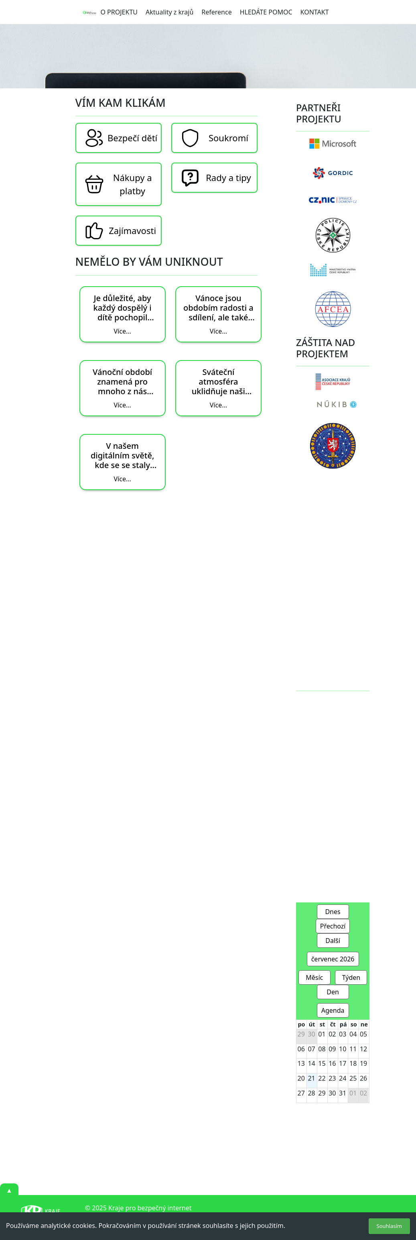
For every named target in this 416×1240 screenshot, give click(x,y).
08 (321, 1049)
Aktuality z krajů (169, 12)
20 (300, 1078)
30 (311, 1034)
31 (342, 1093)
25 (353, 1078)
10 (342, 1049)
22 (321, 1078)
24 (342, 1078)
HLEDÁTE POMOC (266, 12)
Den (333, 992)
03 (342, 1034)
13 (300, 1063)
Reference (216, 12)
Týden (351, 977)
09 (332, 1049)
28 (311, 1093)
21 (311, 1078)
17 (342, 1063)
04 (353, 1034)
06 (300, 1049)
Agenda (333, 1010)
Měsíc (314, 977)
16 (332, 1063)
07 (311, 1049)
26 (363, 1078)
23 (332, 1078)
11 (353, 1049)
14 (311, 1063)
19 (363, 1063)
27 (300, 1093)
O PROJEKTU (119, 12)
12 (363, 1049)
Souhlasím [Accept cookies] (389, 1226)
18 (353, 1063)
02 (332, 1034)
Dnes (332, 911)
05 (363, 1034)
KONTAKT (314, 12)
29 (300, 1034)
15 (321, 1063)
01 (321, 1034)
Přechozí (333, 926)
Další (332, 940)
